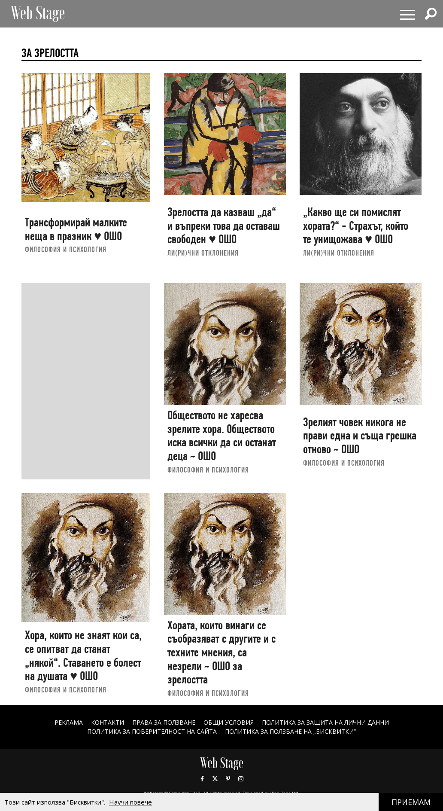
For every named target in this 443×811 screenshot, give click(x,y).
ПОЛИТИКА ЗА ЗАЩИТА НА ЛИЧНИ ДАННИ (325, 722)
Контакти (107, 722)
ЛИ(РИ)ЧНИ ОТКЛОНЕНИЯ (203, 252)
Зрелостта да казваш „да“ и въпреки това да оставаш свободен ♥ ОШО (223, 225)
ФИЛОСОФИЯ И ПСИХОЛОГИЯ (65, 249)
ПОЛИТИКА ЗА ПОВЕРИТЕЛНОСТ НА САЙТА (152, 731)
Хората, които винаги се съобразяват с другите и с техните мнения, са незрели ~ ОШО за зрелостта (221, 652)
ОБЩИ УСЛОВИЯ (228, 722)
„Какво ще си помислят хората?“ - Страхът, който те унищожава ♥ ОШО (355, 225)
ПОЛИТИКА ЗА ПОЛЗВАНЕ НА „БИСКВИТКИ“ (290, 731)
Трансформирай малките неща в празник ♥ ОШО (76, 229)
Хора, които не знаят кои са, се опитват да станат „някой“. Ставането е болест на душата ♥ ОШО (83, 655)
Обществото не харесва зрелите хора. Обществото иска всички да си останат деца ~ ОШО (221, 435)
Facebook (202, 778)
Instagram (240, 778)
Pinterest (228, 778)
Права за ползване (163, 722)
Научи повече (130, 802)
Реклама (69, 722)
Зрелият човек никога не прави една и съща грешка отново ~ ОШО (359, 435)
